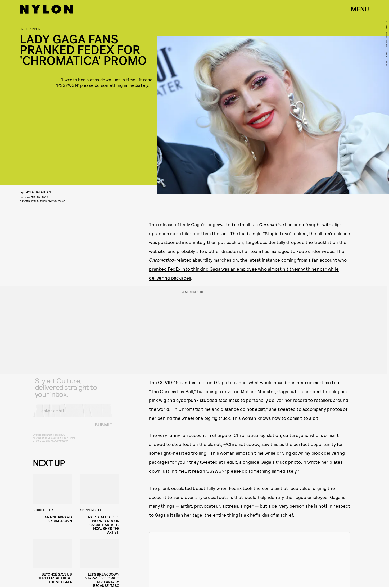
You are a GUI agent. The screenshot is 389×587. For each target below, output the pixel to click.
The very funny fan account (177, 435)
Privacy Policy (59, 444)
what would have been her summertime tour (295, 382)
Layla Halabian (37, 192)
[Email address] (72, 414)
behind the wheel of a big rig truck (193, 418)
